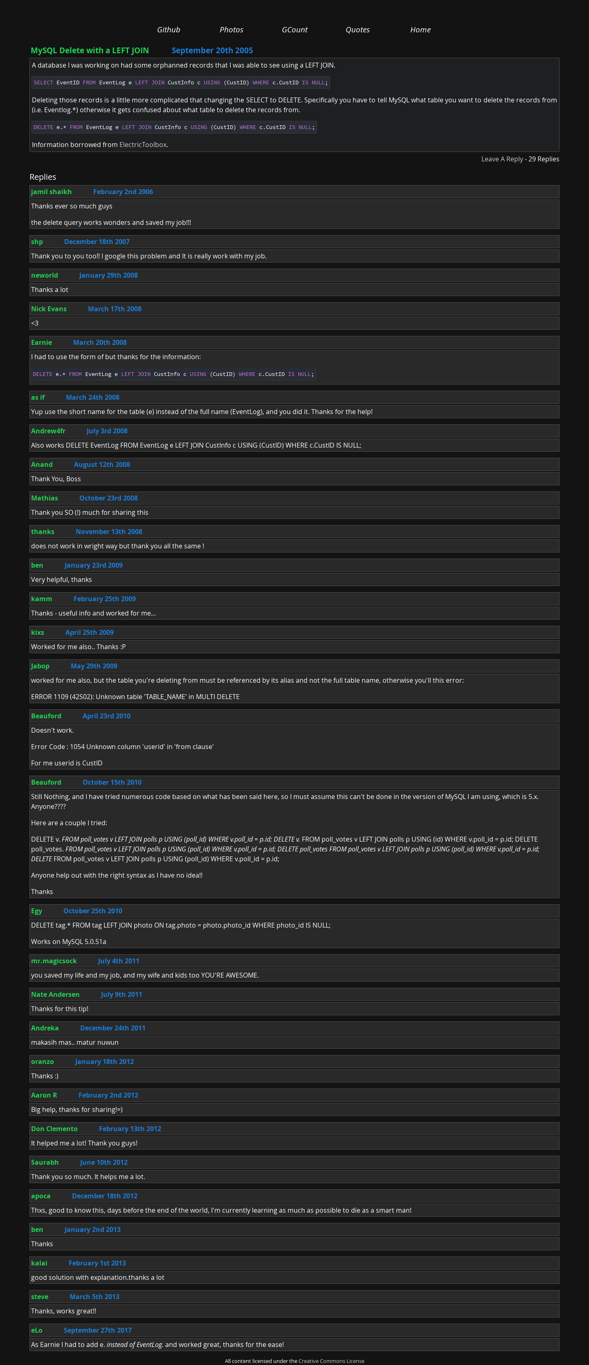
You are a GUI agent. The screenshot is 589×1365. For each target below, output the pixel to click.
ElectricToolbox (142, 144)
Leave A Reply (502, 158)
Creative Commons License (331, 1361)
